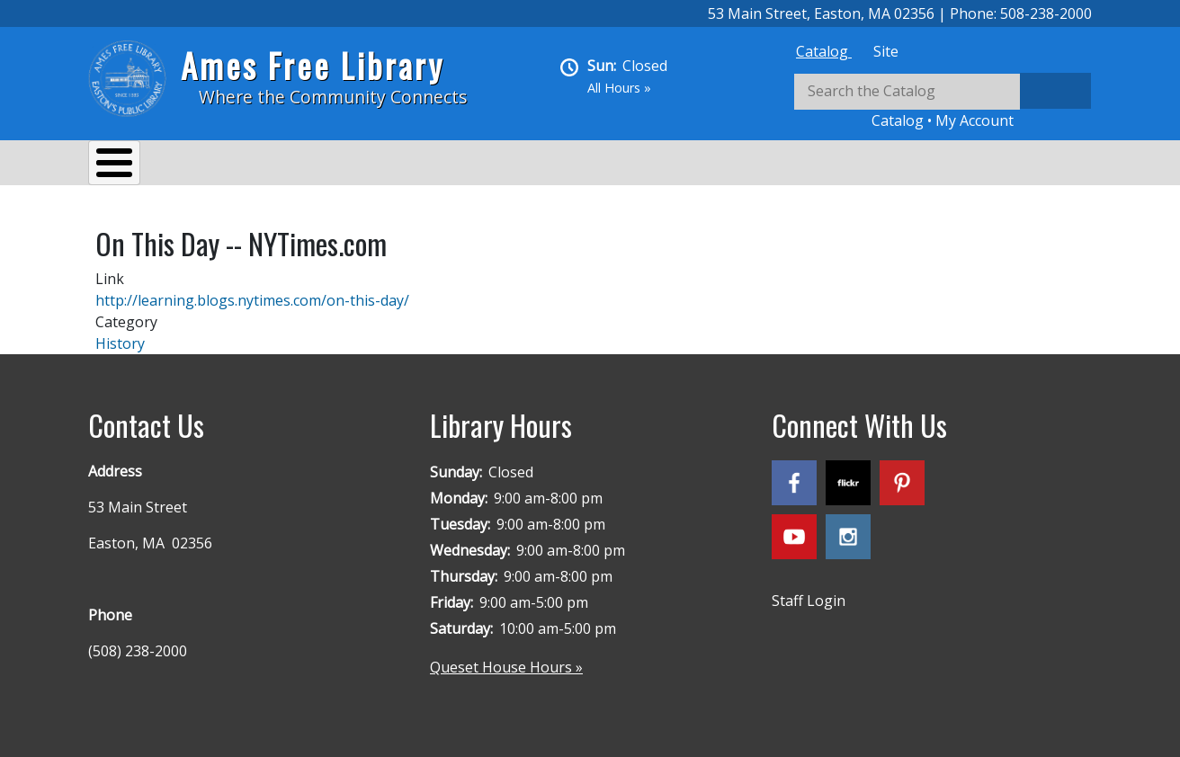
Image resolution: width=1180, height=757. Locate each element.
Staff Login (808, 591)
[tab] (824, 51)
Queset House (718, 165)
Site (885, 51)
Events (318, 165)
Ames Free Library (312, 65)
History (120, 334)
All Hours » (619, 87)
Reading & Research (444, 165)
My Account (974, 120)
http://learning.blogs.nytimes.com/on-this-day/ (252, 291)
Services (232, 165)
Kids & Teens (590, 165)
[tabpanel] (942, 102)
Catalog (824, 51)
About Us (137, 165)
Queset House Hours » (506, 658)
